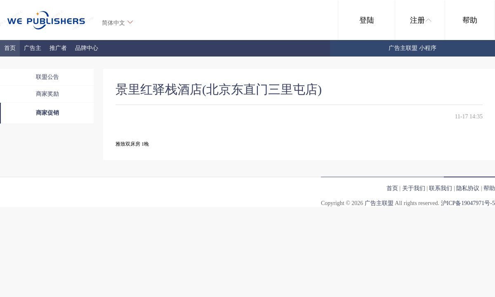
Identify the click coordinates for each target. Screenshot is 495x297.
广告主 (32, 48)
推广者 (58, 48)
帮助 (469, 20)
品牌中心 (86, 48)
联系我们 (440, 188)
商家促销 (47, 113)
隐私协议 (467, 188)
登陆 (366, 20)
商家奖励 (47, 94)
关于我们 (413, 188)
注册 (420, 20)
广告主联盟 (379, 203)
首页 (10, 48)
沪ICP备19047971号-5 (468, 203)
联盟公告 (47, 77)
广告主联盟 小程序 (412, 48)
